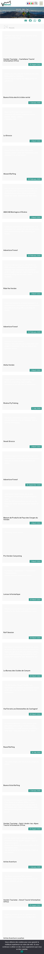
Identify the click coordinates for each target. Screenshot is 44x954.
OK (22, 952)
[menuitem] (28, 3)
